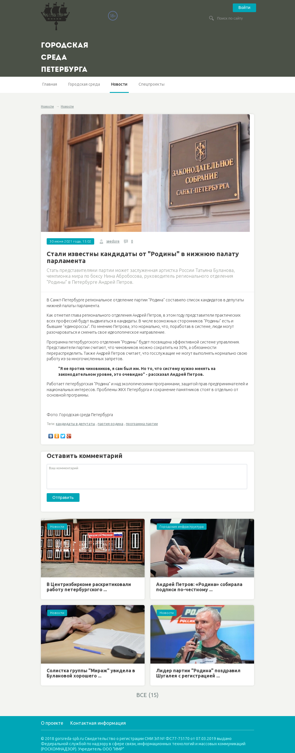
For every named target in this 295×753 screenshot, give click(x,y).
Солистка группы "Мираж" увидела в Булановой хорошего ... (91, 673)
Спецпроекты (151, 84)
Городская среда (84, 84)
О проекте (52, 723)
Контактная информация (98, 723)
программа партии (142, 424)
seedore (113, 241)
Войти (244, 7)
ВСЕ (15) (147, 695)
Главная (49, 84)
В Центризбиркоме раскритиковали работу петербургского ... (89, 587)
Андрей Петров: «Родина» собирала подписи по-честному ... (199, 587)
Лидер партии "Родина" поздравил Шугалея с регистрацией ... (198, 673)
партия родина (110, 424)
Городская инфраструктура (182, 526)
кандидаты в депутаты (75, 424)
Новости (119, 84)
